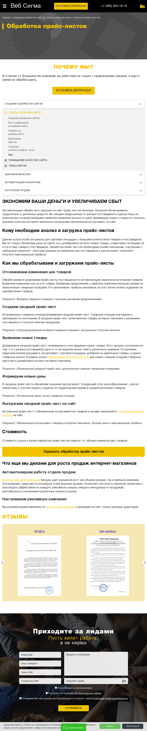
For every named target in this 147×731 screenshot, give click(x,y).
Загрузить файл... (76, 681)
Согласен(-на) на (74, 693)
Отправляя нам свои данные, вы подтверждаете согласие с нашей (75, 699)
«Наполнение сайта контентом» (68, 357)
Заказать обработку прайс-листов (73, 451)
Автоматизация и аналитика (73, 183)
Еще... (11, 155)
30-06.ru (39, 531)
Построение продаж (73, 191)
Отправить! (73, 708)
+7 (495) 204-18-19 (114, 6)
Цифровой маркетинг (73, 175)
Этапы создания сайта (59, 18)
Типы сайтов (16, 166)
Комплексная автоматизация (21, 480)
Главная (6, 18)
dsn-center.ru (107, 531)
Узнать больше (132, 726)
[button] (73, 727)
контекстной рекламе (60, 507)
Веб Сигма (26, 6)
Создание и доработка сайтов (29, 18)
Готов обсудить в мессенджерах (75, 688)
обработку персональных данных (83, 693)
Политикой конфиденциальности (110, 699)
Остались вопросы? (73, 90)
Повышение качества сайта (26, 160)
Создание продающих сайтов (24, 118)
